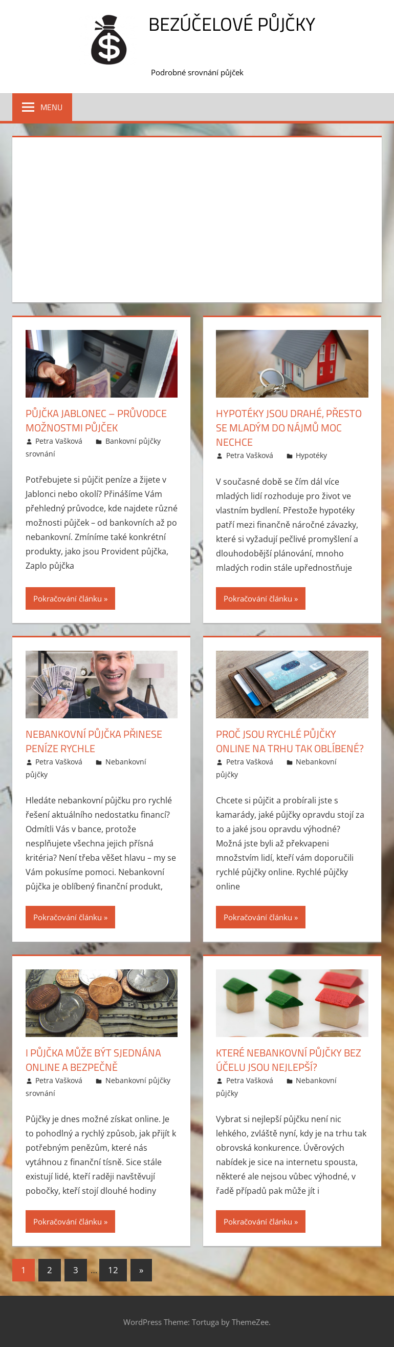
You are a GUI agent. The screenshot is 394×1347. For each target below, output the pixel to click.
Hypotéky (311, 455)
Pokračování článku (67, 598)
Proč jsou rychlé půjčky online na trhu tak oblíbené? (290, 741)
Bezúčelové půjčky (231, 24)
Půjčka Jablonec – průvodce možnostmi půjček (96, 420)
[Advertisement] (197, 217)
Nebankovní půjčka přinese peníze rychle (94, 741)
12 (113, 1270)
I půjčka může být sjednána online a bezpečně (93, 1060)
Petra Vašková (58, 441)
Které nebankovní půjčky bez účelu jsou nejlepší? (288, 1060)
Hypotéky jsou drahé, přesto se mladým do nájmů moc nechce (289, 427)
